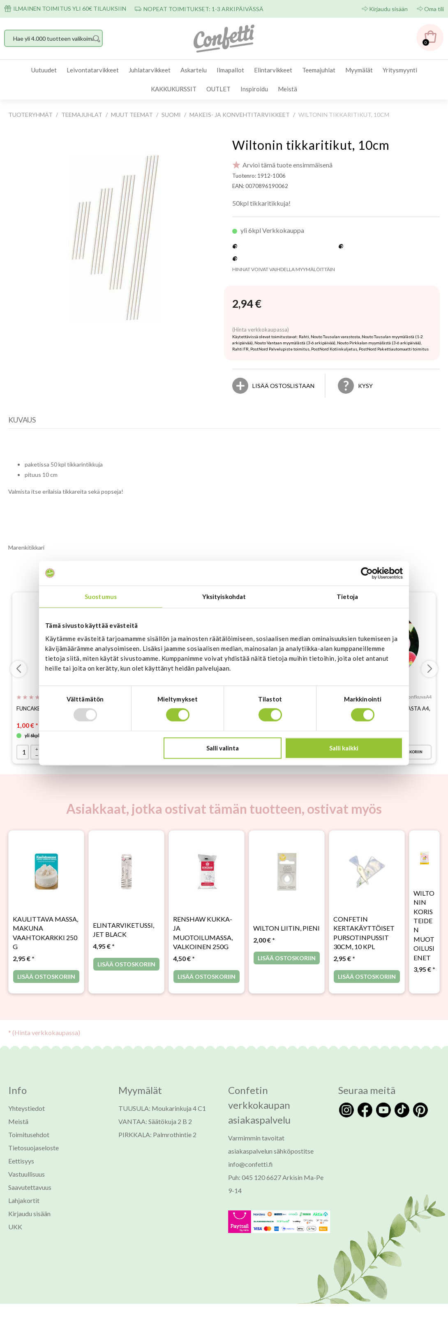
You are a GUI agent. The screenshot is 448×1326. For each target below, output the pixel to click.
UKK (15, 1234)
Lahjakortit (23, 1207)
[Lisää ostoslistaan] (283, 385)
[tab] (24, 421)
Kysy (365, 385)
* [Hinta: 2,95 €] (24, 965)
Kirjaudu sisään (388, 8)
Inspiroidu (254, 89)
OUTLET (218, 89)
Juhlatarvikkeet (150, 70)
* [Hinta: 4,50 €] (184, 965)
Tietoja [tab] (347, 596)
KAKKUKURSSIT (173, 89)
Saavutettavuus (29, 1194)
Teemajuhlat (318, 70)
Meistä (287, 89)
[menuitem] (44, 70)
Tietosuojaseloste (33, 1155)
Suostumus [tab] (101, 596)
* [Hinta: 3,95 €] (424, 976)
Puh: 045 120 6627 (254, 1184)
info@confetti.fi (250, 1171)
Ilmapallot (230, 70)
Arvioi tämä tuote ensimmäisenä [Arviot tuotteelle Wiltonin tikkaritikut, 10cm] (287, 165)
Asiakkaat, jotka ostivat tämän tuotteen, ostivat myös (224, 816)
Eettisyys (21, 1168)
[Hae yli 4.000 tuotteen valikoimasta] (53, 38)
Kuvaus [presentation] (22, 419)
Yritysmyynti (400, 70)
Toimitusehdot (28, 1141)
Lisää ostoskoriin (46, 983)
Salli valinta (222, 748)
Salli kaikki (343, 748)
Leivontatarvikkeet (93, 70)
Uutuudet (44, 70)
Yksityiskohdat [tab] (224, 596)
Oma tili (434, 8)
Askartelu (193, 70)
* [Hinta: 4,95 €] (104, 953)
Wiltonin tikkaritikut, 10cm (311, 144)
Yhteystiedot (26, 1115)
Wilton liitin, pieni (286, 935)
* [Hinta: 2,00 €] (264, 947)
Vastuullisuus (26, 1181)
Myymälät (359, 70)
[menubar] (224, 80)
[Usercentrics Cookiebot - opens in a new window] (367, 573)
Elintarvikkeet (273, 70)
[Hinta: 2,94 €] (246, 304)
